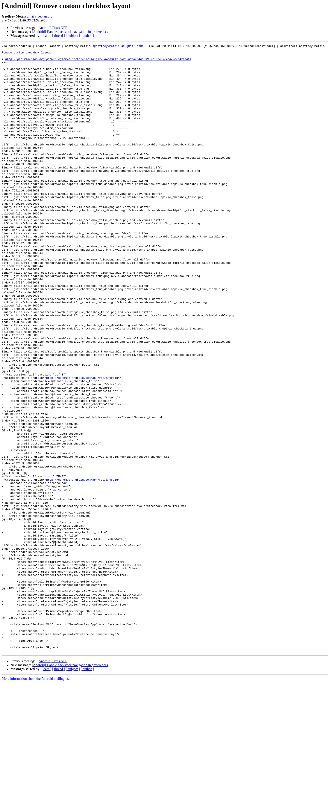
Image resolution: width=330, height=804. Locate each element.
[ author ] (87, 35)
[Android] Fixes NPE (52, 28)
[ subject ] (73, 35)
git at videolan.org (39, 16)
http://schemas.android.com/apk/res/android (82, 445)
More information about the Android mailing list (36, 800)
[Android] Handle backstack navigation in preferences (70, 32)
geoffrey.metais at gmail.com (118, 46)
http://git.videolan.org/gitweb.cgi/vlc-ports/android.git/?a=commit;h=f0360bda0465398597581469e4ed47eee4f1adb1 (98, 62)
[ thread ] (58, 35)
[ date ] (46, 35)
